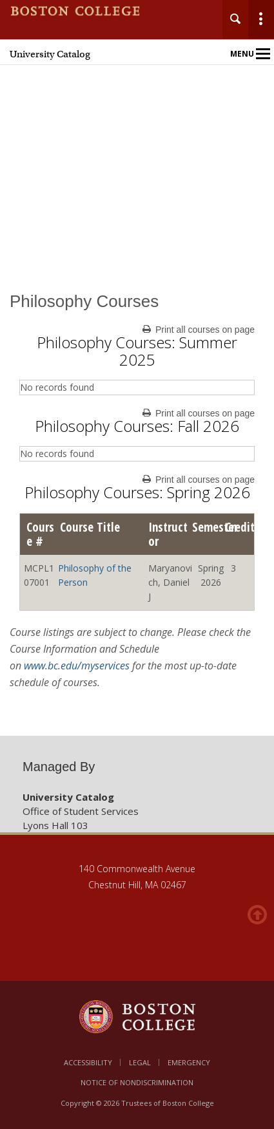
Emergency (189, 1062)
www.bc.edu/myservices (77, 665)
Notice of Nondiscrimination (137, 1082)
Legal (140, 1062)
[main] (137, 505)
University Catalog (50, 54)
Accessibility (88, 1062)
